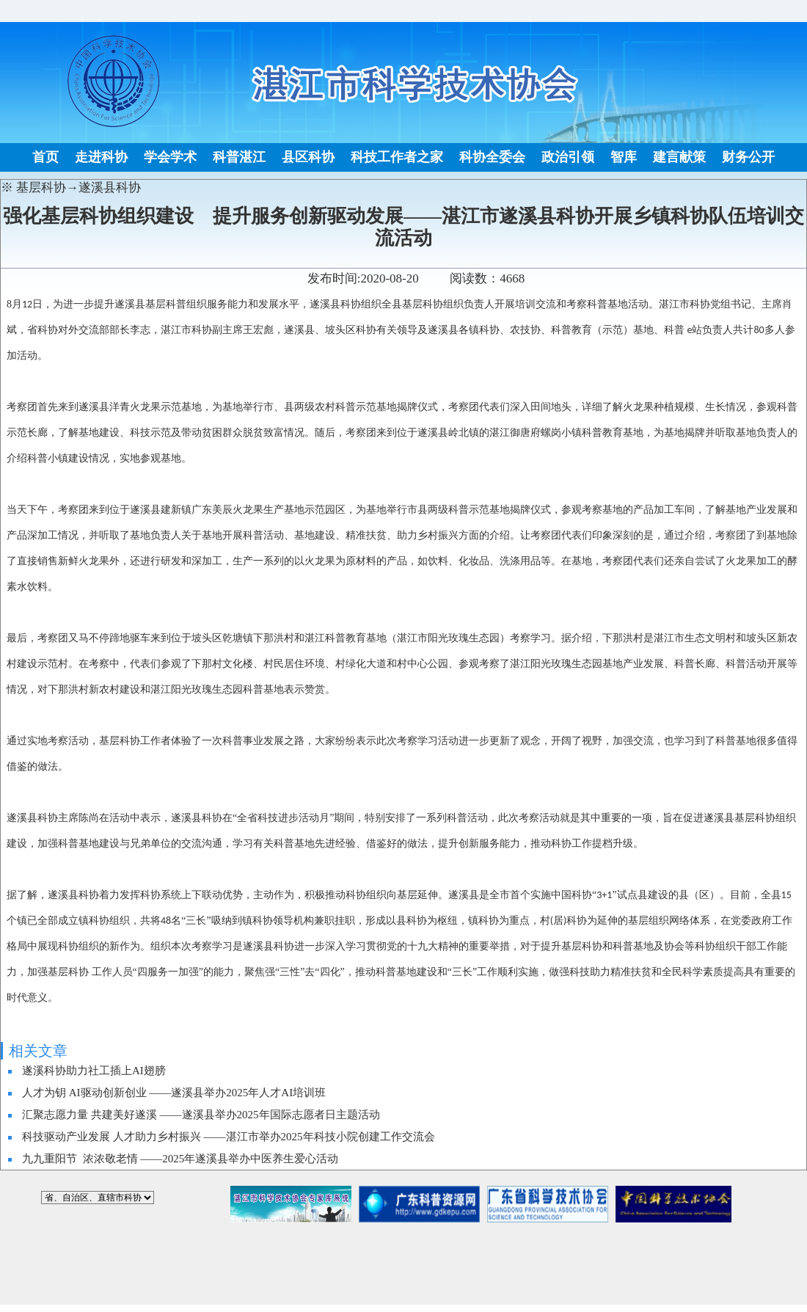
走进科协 (101, 157)
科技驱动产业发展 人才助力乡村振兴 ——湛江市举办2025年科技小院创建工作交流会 (228, 1136)
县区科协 (308, 157)
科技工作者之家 (397, 157)
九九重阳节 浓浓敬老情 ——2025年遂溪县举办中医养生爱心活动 (180, 1159)
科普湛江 (239, 157)
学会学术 (170, 157)
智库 (623, 157)
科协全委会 (492, 157)
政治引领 (567, 157)
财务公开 (748, 157)
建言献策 (679, 157)
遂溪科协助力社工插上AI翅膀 (94, 1070)
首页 (45, 157)
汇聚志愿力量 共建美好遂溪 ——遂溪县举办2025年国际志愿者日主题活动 (201, 1114)
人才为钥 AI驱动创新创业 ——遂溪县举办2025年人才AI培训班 (174, 1092)
